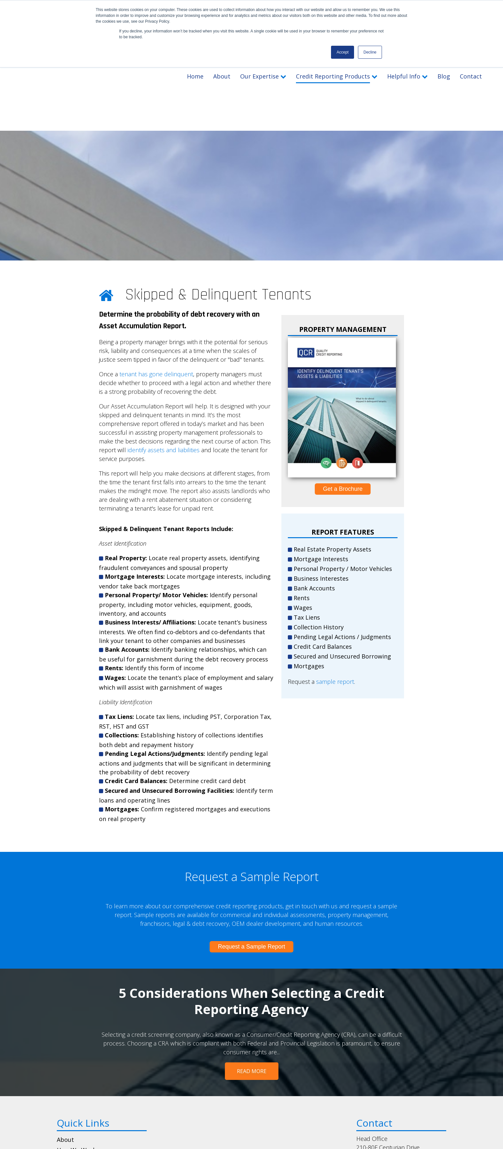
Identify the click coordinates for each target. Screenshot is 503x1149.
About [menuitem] (65, 1061)
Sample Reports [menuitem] (79, 1103)
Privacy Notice (273, 1139)
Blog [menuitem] (63, 1114)
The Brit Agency (348, 1139)
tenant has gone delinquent (156, 296)
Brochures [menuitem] (71, 1093)
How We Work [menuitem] (76, 1072)
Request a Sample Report (251, 868)
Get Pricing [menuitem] (72, 1082)
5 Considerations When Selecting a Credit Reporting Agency (251, 923)
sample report (335, 603)
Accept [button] (343, 52)
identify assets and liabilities (164, 372)
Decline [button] (369, 52)
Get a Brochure (342, 411)
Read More (251, 993)
